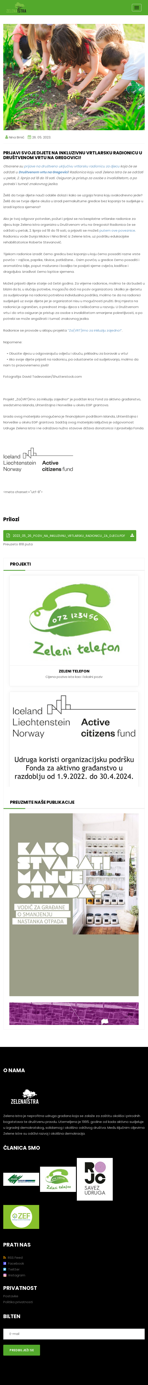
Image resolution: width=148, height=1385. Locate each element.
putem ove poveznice (117, 230)
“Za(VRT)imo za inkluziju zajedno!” (95, 330)
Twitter (11, 1269)
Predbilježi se (22, 1350)
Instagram (14, 1275)
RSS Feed (13, 1257)
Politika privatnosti (18, 1302)
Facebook (13, 1263)
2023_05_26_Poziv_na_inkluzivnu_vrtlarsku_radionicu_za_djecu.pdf (70, 536)
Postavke (10, 1296)
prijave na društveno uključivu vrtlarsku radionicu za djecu (71, 166)
